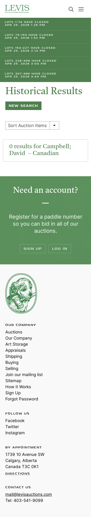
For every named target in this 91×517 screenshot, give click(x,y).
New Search (23, 106)
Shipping (13, 356)
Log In (59, 249)
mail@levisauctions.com (28, 494)
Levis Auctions (17, 9)
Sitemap (13, 380)
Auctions (13, 332)
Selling (11, 368)
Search (71, 9)
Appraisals (15, 350)
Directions (17, 474)
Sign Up (33, 249)
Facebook (15, 420)
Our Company (18, 338)
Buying (11, 362)
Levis (21, 293)
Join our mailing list (24, 374)
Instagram (15, 432)
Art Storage (16, 344)
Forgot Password (21, 399)
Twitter (12, 426)
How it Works (18, 386)
